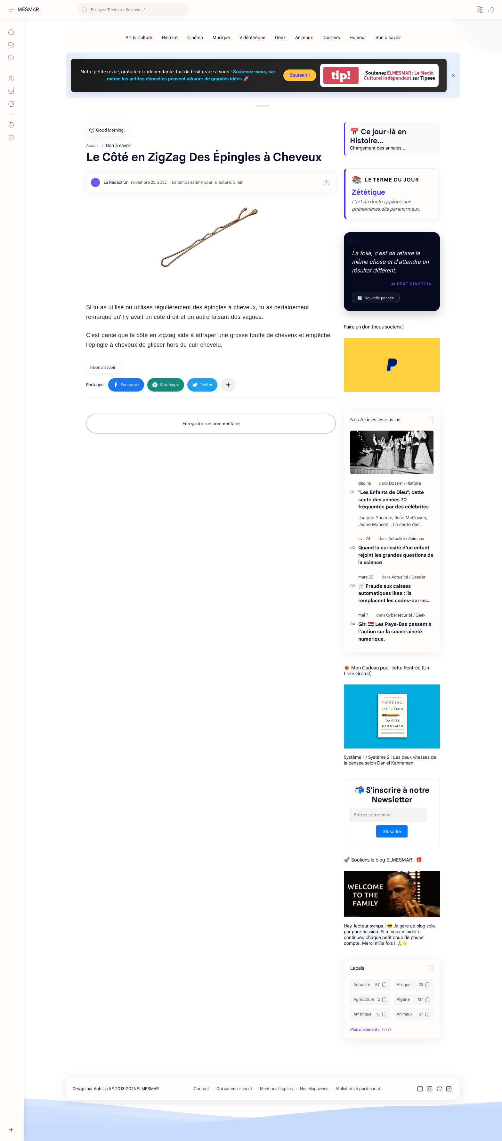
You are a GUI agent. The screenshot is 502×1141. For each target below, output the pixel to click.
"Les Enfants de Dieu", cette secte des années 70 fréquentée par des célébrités (393, 528)
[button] (480, 9)
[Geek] (280, 37)
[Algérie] (413, 1028)
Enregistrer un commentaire (211, 452)
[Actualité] (397, 567)
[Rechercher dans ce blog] (132, 9)
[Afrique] (413, 1013)
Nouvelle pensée (375, 326)
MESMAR (28, 9)
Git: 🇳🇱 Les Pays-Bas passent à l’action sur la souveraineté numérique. (395, 660)
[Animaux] (304, 37)
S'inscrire (392, 860)
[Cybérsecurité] (400, 644)
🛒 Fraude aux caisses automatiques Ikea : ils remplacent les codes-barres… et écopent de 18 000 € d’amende (394, 622)
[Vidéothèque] (252, 37)
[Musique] (221, 37)
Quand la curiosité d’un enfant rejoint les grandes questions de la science (395, 583)
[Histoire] (170, 37)
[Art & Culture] (138, 37)
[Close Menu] (453, 75)
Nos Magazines (314, 1117)
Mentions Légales (276, 1117)
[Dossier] (397, 512)
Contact (201, 1117)
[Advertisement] (263, 123)
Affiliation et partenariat (358, 1117)
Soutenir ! (300, 75)
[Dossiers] (331, 37)
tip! (341, 75)
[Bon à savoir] (388, 37)
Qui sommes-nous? (234, 1117)
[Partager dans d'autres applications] (228, 413)
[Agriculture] (370, 1028)
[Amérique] (370, 1043)
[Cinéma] (195, 37)
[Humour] (358, 37)
